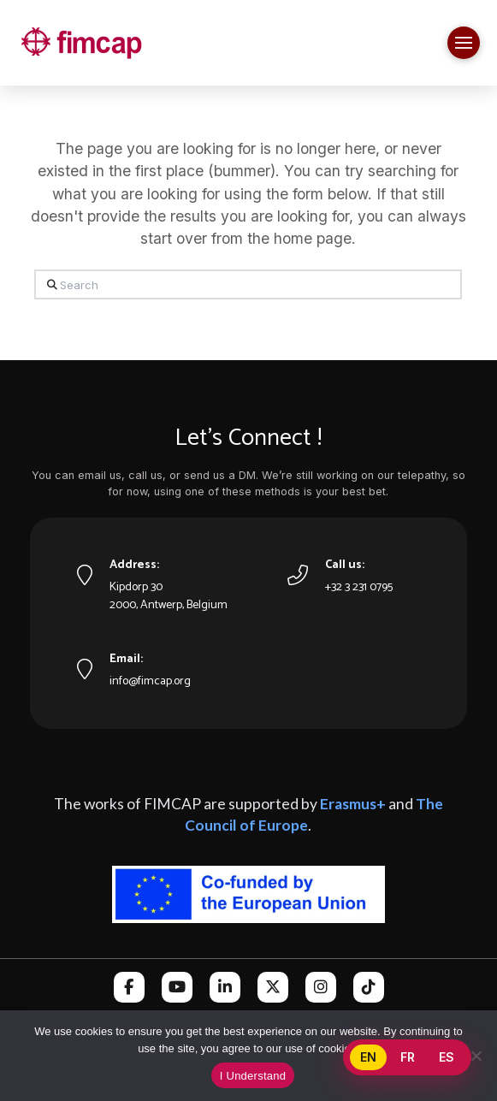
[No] (475, 1055)
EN (368, 1057)
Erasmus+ (353, 804)
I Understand (253, 1075)
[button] (463, 43)
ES (446, 1057)
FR (407, 1057)
